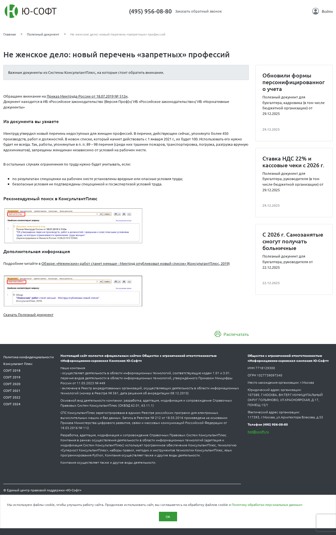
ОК (168, 516)
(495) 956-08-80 (150, 11)
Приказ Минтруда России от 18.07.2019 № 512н (87, 96)
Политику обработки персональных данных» (267, 504)
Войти (322, 11)
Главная (9, 34)
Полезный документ (43, 34)
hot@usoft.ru (258, 431)
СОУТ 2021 (11, 390)
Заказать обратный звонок (198, 11)
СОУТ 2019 (11, 377)
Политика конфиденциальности (28, 357)
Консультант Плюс (18, 363)
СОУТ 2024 (11, 404)
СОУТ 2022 (11, 397)
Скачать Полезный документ (28, 314)
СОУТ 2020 (11, 383)
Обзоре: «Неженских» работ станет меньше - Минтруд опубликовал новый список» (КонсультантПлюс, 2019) (135, 263)
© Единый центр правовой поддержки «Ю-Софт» (42, 490)
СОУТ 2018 (11, 370)
